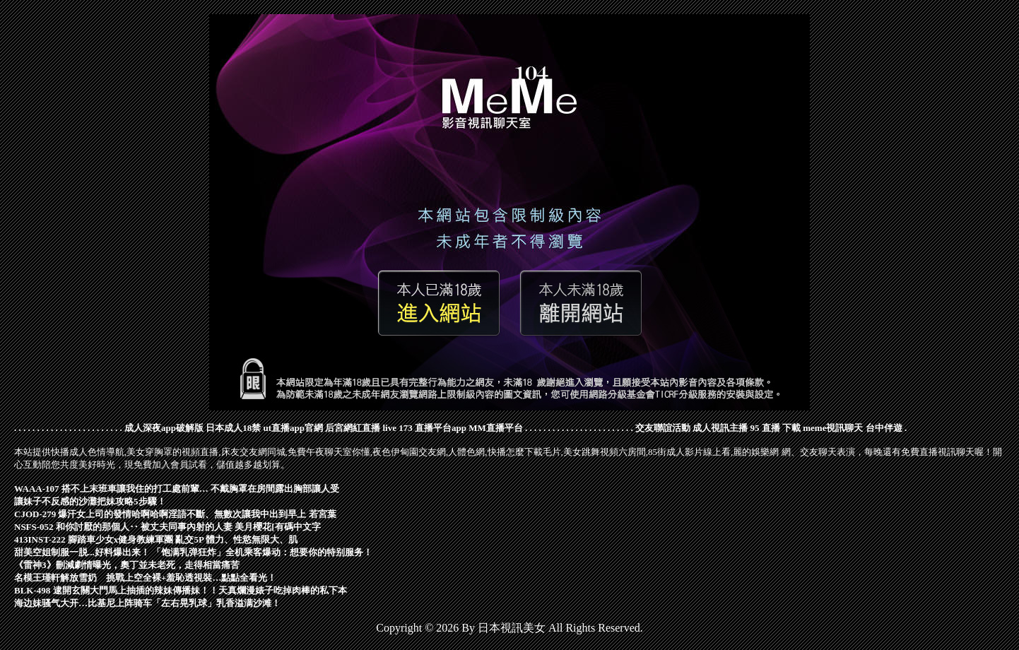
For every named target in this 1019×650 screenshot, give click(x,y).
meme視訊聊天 (833, 427)
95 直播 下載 (775, 427)
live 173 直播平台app (424, 427)
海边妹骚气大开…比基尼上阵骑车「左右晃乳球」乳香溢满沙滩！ (147, 603)
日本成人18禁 (233, 427)
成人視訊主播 (720, 427)
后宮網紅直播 (352, 427)
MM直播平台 (496, 427)
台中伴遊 (884, 427)
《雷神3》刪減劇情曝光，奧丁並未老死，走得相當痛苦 (127, 565)
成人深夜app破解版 (164, 427)
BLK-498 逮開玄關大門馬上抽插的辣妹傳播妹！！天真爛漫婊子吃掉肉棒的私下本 (180, 590)
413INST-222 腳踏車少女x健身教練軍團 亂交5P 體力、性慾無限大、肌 (156, 539)
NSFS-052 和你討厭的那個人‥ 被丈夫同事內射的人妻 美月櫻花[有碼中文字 (167, 526)
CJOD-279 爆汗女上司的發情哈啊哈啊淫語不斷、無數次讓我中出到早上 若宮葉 (175, 514)
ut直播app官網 (293, 427)
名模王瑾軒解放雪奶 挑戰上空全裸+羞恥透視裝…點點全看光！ (145, 577)
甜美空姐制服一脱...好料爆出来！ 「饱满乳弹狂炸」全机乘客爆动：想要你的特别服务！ (193, 552)
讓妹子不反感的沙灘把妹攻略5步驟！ (90, 501)
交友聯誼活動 (662, 427)
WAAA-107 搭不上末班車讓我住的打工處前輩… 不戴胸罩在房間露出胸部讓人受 (176, 488)
